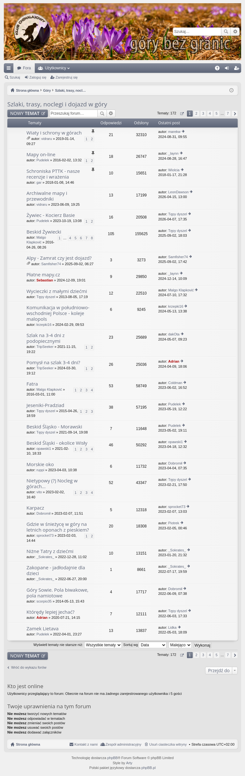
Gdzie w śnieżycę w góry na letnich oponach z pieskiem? (57, 527)
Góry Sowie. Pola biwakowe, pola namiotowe (57, 593)
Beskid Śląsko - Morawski (54, 427)
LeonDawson (178, 192)
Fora (27, 68)
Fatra (32, 384)
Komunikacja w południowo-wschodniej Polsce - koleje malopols (57, 313)
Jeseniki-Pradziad (45, 405)
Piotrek (173, 523)
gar (38, 182)
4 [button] (210, 113)
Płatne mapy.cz (43, 275)
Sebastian (44, 280)
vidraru (46, 139)
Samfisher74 (51, 264)
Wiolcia (173, 170)
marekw (174, 132)
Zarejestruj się (67, 77)
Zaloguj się (37, 77)
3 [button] (203, 113)
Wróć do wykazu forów (28, 667)
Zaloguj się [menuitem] (228, 69)
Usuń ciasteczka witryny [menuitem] (168, 744)
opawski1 (43, 448)
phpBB (112, 758)
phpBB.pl (148, 768)
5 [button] (217, 113)
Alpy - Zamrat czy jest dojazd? (59, 258)
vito (39, 492)
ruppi (40, 470)
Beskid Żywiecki (43, 232)
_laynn (173, 153)
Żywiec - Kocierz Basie (50, 215)
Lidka (172, 627)
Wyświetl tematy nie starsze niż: (77, 645)
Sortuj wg (145, 645)
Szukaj (226, 31)
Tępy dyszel (177, 214)
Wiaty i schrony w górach (54, 133)
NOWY (25, 113)
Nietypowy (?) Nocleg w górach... (52, 483)
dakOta (173, 334)
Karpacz (35, 508)
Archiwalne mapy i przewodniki (46, 196)
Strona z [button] (181, 114)
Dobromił (175, 463)
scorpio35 (44, 601)
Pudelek (42, 160)
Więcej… (9, 69)
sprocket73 (176, 507)
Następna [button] (235, 114)
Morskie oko (40, 464)
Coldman (175, 383)
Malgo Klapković (181, 290)
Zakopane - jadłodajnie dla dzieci (55, 570)
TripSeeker (44, 347)
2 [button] (196, 113)
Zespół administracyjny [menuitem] (123, 744)
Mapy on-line (41, 154)
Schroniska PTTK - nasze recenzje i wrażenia (53, 174)
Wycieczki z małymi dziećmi (56, 291)
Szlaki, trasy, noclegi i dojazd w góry (57, 104)
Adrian (173, 361)
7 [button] (228, 113)
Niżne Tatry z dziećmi (49, 551)
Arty (129, 763)
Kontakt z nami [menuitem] (86, 744)
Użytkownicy (55, 68)
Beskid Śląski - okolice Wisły (56, 443)
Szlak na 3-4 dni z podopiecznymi (45, 338)
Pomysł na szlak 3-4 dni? (53, 362)
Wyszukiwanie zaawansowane (235, 31)
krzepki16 (43, 325)
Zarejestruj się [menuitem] (237, 69)
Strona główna (28, 744)
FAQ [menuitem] (219, 69)
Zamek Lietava (42, 629)
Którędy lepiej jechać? (50, 612)
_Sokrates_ (45, 557)
